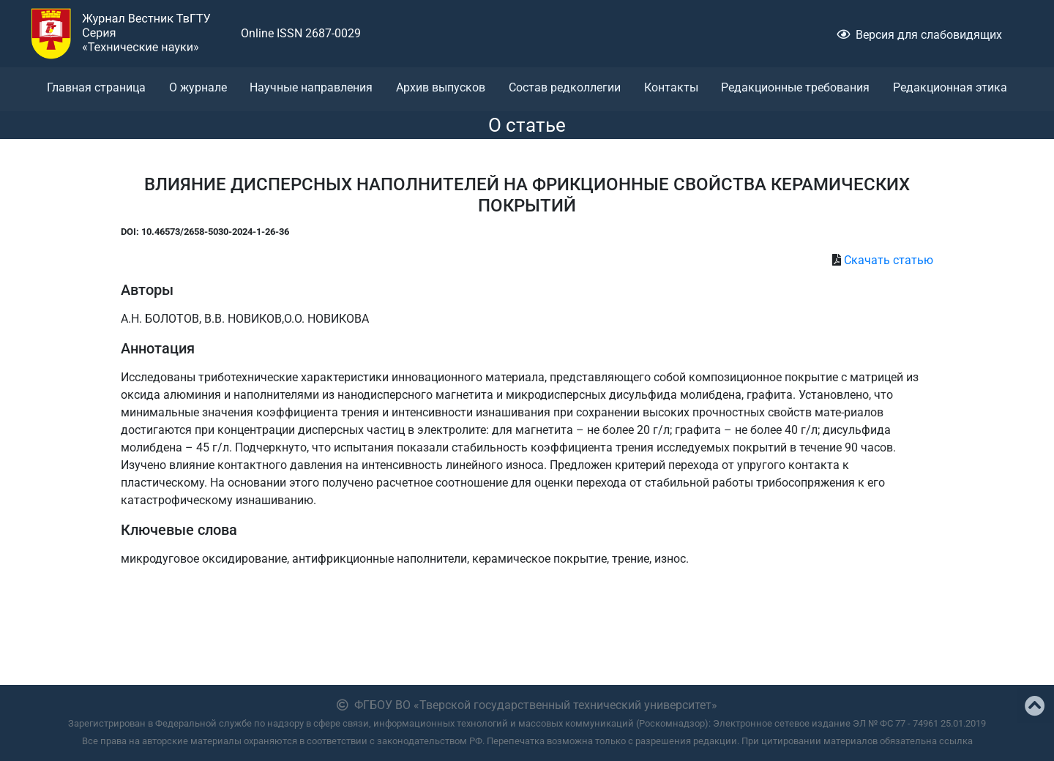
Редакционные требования (795, 87)
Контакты (671, 87)
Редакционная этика (950, 87)
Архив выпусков (440, 87)
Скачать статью (888, 260)
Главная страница (96, 87)
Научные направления (311, 87)
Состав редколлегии (565, 87)
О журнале (198, 87)
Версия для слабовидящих (919, 35)
